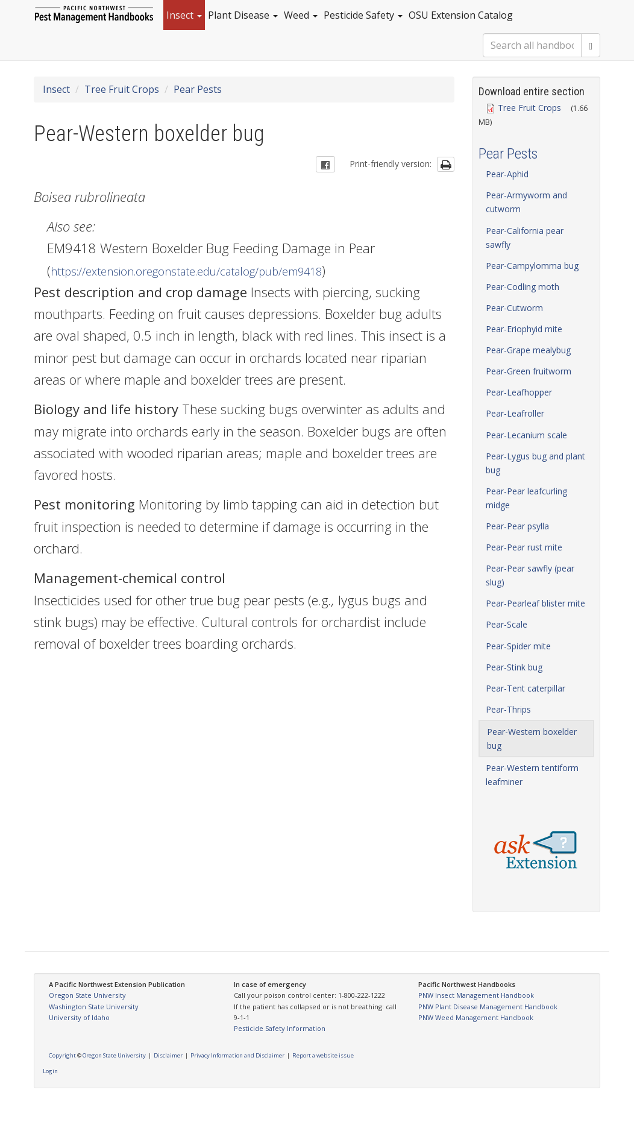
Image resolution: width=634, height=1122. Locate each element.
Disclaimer (168, 1055)
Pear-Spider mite (518, 646)
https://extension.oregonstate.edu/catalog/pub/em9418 (186, 271)
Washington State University (94, 1006)
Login (50, 1071)
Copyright (62, 1055)
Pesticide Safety (363, 15)
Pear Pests (198, 89)
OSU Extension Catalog (461, 15)
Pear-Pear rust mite (524, 547)
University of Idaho (79, 1017)
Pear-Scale (506, 624)
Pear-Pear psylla (517, 526)
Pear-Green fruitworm (528, 371)
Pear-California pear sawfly (524, 237)
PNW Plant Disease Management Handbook (487, 1006)
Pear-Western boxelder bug (532, 738)
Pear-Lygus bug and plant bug (535, 463)
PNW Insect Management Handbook (476, 995)
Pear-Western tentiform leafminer (532, 774)
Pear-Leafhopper (519, 392)
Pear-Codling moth (522, 286)
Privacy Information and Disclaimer (237, 1055)
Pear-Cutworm (514, 308)
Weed (301, 15)
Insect (184, 15)
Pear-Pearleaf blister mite (535, 603)
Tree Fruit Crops (121, 89)
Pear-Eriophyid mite (524, 329)
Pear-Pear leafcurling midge (526, 498)
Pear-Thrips (508, 709)
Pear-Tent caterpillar (525, 688)
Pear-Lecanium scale (526, 435)
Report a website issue (323, 1055)
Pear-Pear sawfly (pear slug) (530, 575)
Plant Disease (243, 15)
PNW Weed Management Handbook (475, 1017)
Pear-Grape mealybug (528, 350)
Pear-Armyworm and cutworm (526, 202)
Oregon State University (87, 995)
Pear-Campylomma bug (532, 265)
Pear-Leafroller (515, 413)
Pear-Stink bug (514, 667)
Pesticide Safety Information (279, 1028)
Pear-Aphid (507, 174)
